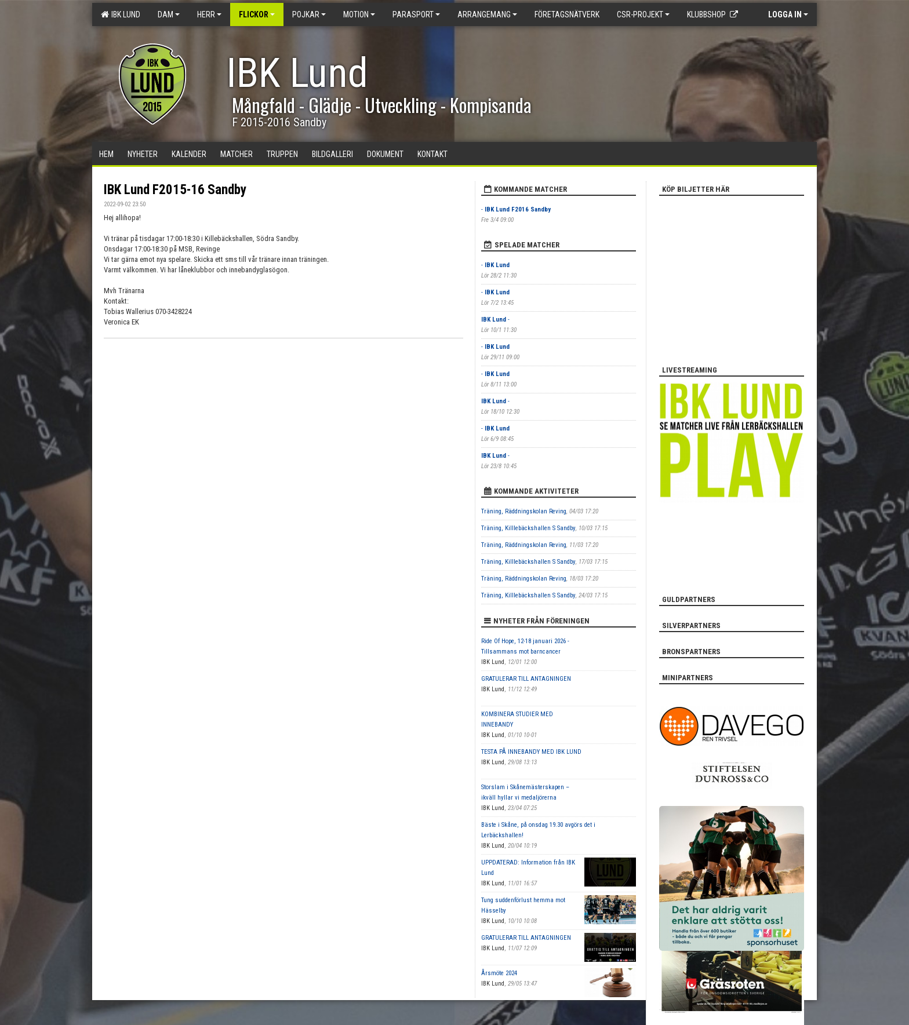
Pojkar (309, 14)
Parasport (416, 14)
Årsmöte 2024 (499, 973)
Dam (169, 14)
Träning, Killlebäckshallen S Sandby (528, 528)
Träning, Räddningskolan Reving (523, 511)
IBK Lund (120, 14)
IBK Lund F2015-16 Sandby (175, 190)
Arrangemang (487, 14)
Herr (209, 14)
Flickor (257, 14)
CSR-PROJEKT (643, 14)
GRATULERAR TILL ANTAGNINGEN (526, 679)
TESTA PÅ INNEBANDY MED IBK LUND (531, 752)
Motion (359, 14)
